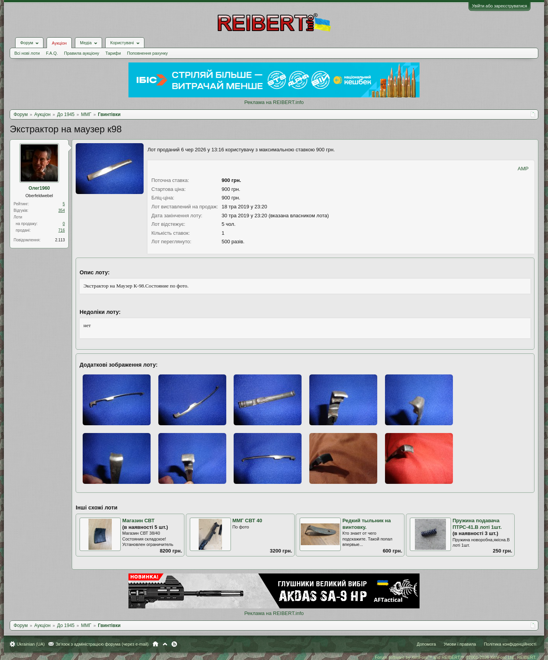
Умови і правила (460, 644)
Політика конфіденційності (510, 644)
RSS (174, 644)
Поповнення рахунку (147, 53)
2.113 (60, 240)
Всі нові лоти (27, 53)
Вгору (165, 644)
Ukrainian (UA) (31, 644)
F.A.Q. (52, 53)
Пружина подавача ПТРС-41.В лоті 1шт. (477, 524)
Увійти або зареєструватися (499, 5)
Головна (155, 644)
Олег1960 (39, 188)
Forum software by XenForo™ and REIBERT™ (455, 657)
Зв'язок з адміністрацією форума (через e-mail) (102, 644)
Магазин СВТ (138, 520)
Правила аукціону (81, 53)
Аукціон (59, 43)
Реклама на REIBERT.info (273, 102)
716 (61, 230)
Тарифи (113, 53)
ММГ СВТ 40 (247, 520)
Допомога (426, 644)
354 (61, 210)
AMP (523, 168)
